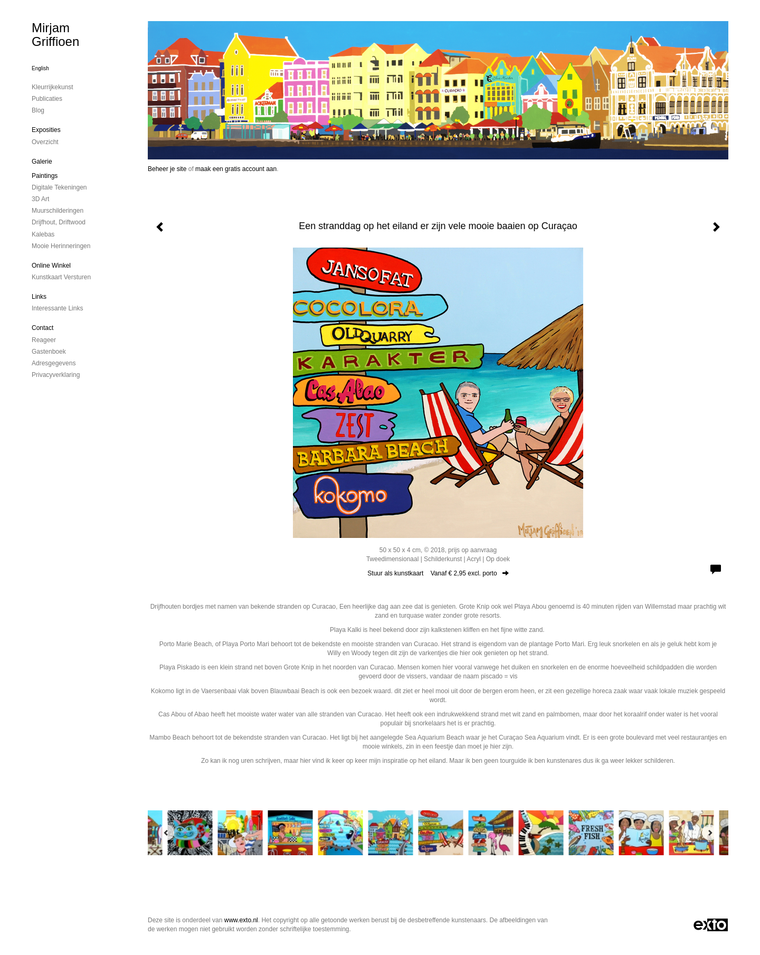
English (40, 68)
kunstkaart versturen (61, 277)
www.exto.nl (241, 920)
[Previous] (166, 832)
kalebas (43, 234)
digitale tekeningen (59, 187)
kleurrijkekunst (52, 87)
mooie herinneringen (61, 246)
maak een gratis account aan (236, 169)
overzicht (45, 142)
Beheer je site (167, 169)
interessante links (57, 308)
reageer (44, 340)
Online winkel (51, 265)
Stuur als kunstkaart (437, 573)
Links (39, 296)
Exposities (46, 130)
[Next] (710, 832)
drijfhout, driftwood (59, 222)
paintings (45, 175)
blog (38, 110)
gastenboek (49, 351)
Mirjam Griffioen (55, 35)
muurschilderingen (57, 210)
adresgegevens (53, 363)
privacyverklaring (56, 375)
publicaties (47, 98)
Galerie (42, 161)
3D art (40, 199)
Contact (42, 328)
